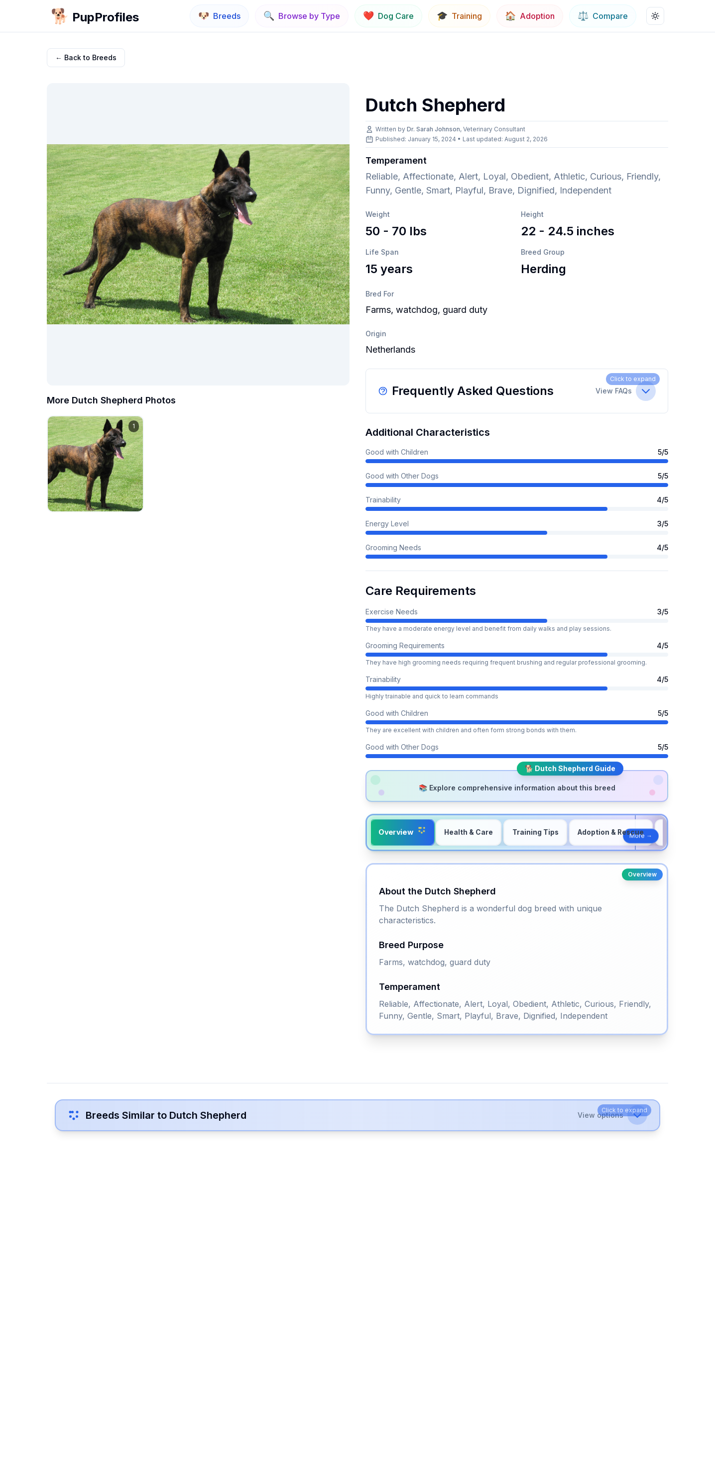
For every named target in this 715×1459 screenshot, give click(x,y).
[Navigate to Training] (459, 15)
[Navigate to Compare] (602, 15)
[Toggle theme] (655, 16)
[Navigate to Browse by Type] (302, 15)
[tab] (402, 833)
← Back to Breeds (86, 57)
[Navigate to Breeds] (219, 15)
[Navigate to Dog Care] (388, 15)
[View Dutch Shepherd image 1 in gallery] (95, 463)
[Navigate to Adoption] (529, 15)
